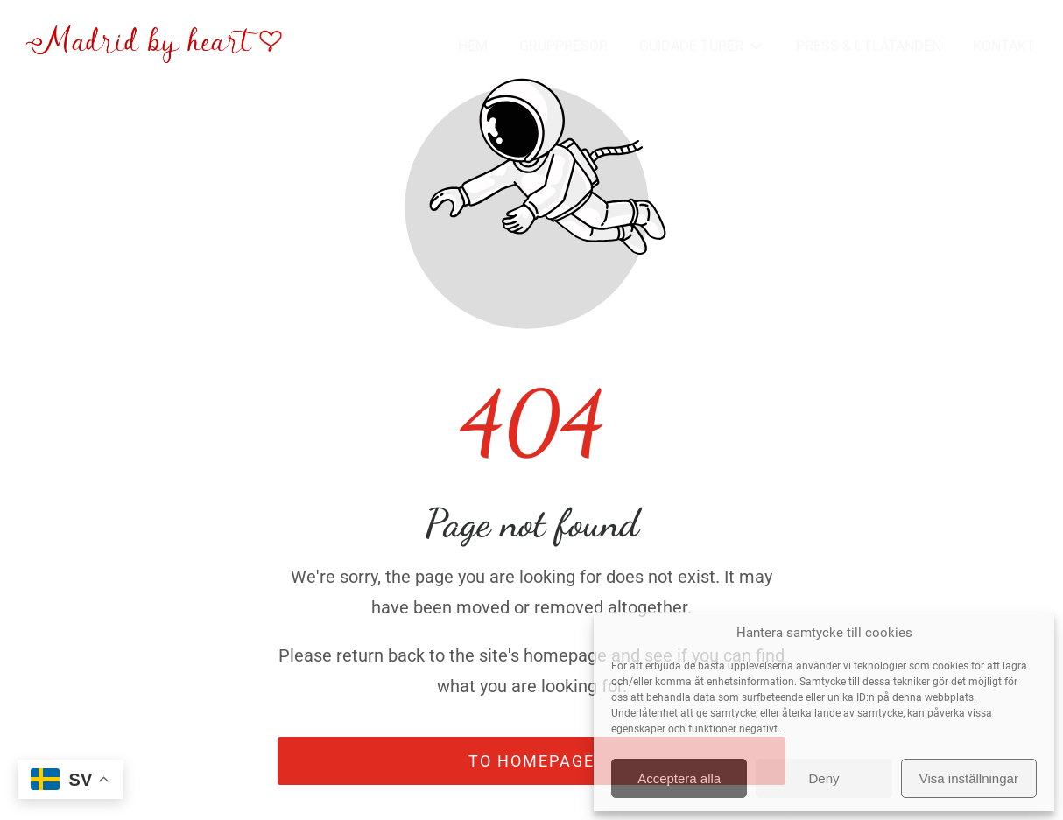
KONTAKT (1004, 46)
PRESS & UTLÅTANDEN (868, 46)
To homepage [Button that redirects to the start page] (531, 761)
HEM (473, 46)
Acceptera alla (679, 778)
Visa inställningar (968, 778)
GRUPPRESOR (563, 46)
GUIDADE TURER (701, 47)
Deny (823, 778)
